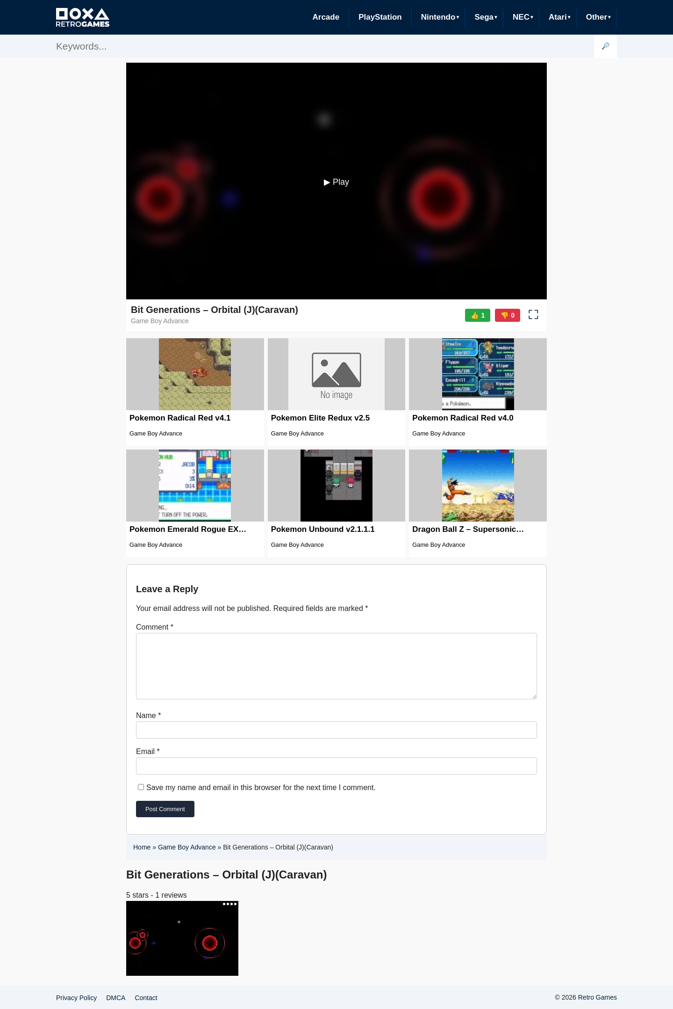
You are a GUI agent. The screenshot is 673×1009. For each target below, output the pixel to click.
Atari (558, 17)
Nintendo (438, 17)
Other (596, 17)
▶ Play (336, 182)
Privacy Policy (76, 1002)
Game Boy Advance (187, 858)
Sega (484, 17)
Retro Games (597, 1002)
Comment (154, 627)
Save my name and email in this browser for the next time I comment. (261, 799)
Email (148, 763)
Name (148, 727)
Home (141, 858)
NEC (521, 17)
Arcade (325, 17)
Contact (146, 1002)
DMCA (115, 1002)
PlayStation (380, 17)
